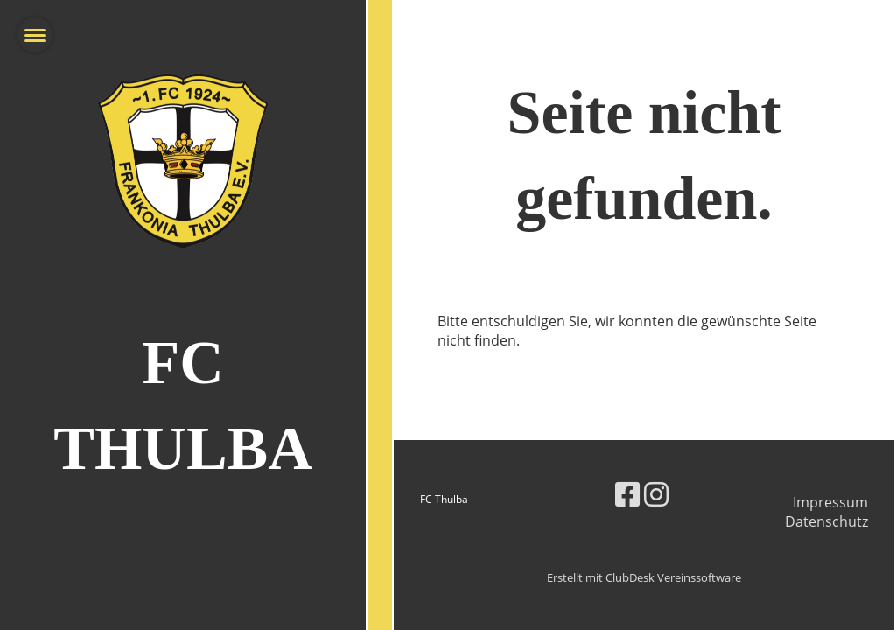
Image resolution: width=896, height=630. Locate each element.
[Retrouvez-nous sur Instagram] (656, 494)
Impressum (830, 502)
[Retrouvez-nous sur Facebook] (627, 494)
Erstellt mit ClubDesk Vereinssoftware (644, 577)
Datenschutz (826, 521)
